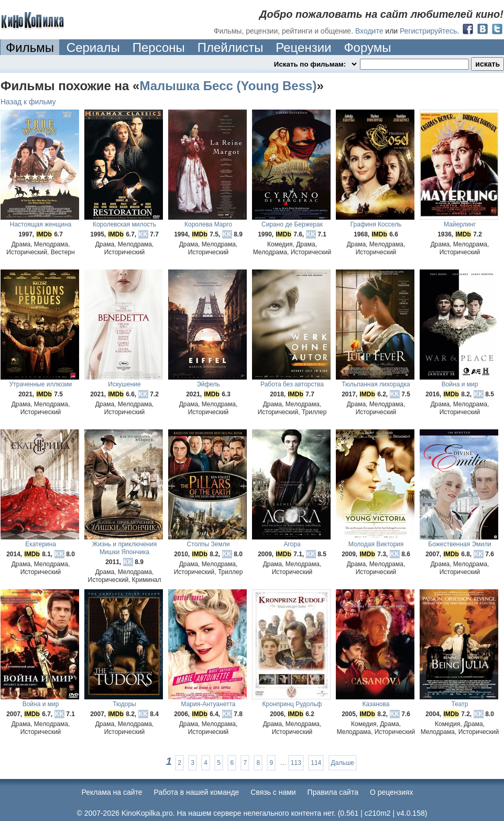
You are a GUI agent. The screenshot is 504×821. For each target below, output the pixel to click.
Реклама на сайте (112, 792)
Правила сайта (333, 792)
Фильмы (30, 47)
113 (296, 762)
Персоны (159, 47)
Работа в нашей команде (196, 792)
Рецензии (303, 47)
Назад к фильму (28, 102)
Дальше (342, 762)
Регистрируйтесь (428, 31)
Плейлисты (231, 47)
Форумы (367, 47)
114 (316, 762)
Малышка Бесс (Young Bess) (227, 86)
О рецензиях (391, 792)
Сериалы (93, 47)
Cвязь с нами (272, 792)
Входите (369, 31)
